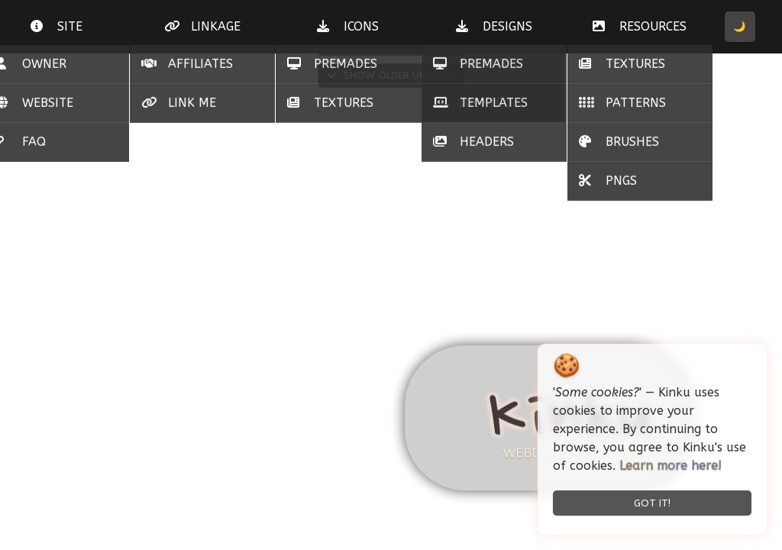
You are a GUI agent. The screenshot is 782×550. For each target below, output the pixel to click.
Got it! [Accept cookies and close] (652, 503)
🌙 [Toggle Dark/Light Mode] (739, 26)
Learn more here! (670, 465)
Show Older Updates (391, 75)
